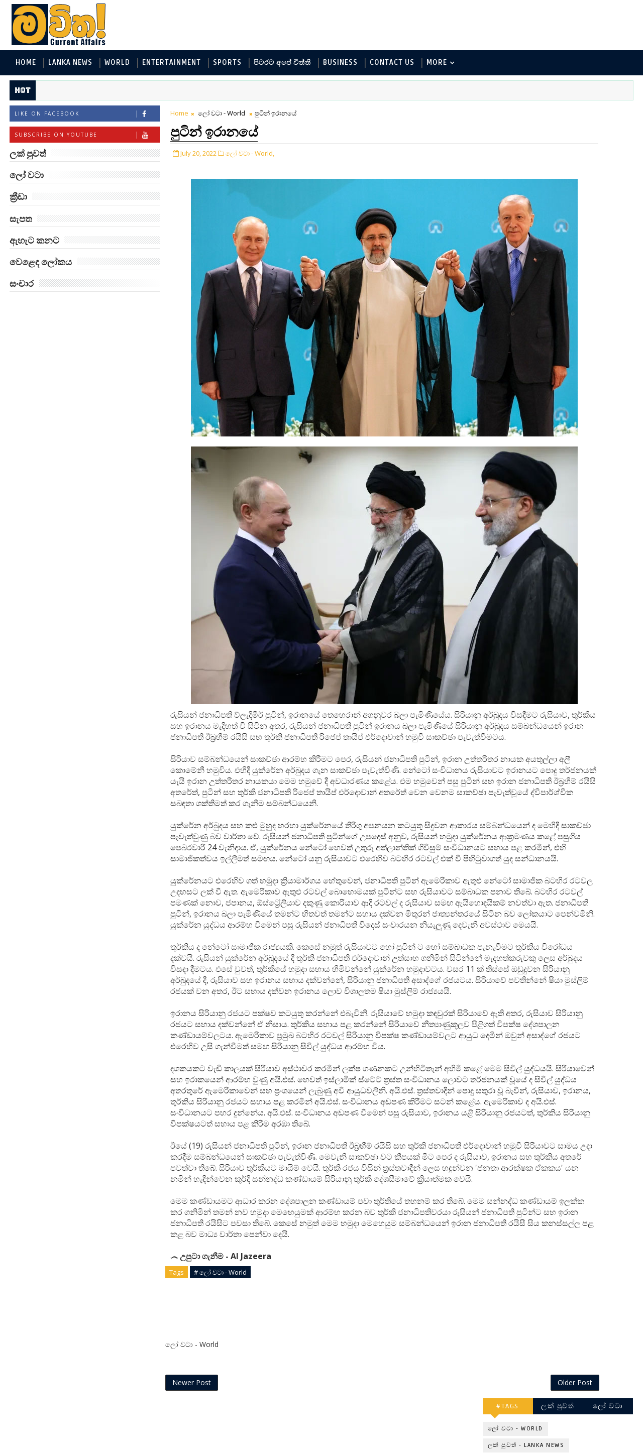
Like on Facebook (85, 117)
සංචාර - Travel (573, 253)
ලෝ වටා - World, (248, 154)
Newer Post (189, 1421)
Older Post (451, 1421)
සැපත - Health (513, 253)
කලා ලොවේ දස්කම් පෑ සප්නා (575, 537)
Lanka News (68, 64)
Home (24, 64)
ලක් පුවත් (560, 114)
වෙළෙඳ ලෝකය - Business (533, 236)
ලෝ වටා (610, 114)
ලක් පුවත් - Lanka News (528, 153)
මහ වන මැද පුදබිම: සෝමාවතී (571, 375)
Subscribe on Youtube (85, 138)
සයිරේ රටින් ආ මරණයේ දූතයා (580, 456)
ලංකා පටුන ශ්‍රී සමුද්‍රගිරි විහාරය (574, 659)
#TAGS (510, 114)
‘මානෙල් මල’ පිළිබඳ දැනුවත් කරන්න (571, 334)
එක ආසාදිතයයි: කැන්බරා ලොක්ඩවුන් (581, 619)
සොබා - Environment (525, 219)
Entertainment (169, 64)
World (115, 64)
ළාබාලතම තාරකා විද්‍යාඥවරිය (565, 293)
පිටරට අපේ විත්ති (280, 64)
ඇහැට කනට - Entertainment (538, 170)
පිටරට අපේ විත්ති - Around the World (552, 203)
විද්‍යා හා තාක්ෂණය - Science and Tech (552, 186)
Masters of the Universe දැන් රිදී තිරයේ (580, 415)
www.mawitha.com (122, 1446)
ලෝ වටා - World (219, 116)
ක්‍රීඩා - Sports (597, 219)
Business (338, 64)
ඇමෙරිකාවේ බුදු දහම (574, 574)
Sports (225, 64)
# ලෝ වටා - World (218, 1332)
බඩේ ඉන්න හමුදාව (569, 492)
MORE (434, 64)
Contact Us (390, 64)
